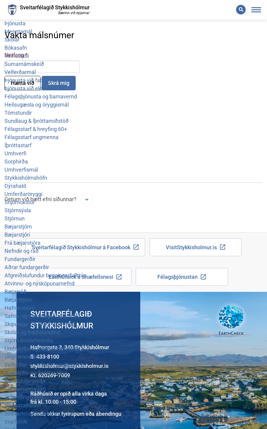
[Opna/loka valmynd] (256, 10)
